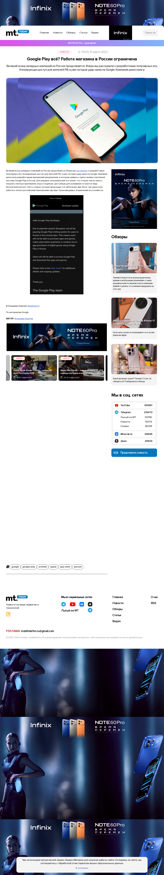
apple (53, 565)
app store (65, 565)
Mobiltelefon (33, 306)
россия (78, 565)
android (43, 565)
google (15, 565)
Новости (64, 52)
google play (29, 565)
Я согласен (82, 868)
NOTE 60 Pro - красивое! (82, 43)
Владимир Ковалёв (24, 318)
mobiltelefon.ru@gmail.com (37, 631)
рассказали (81, 170)
